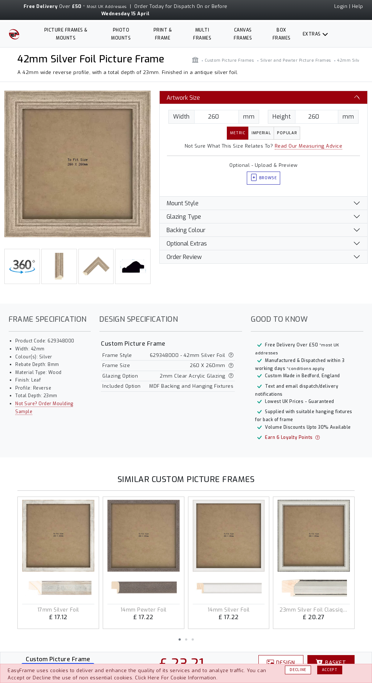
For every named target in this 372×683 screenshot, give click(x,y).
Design (281, 662)
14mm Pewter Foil (143, 609)
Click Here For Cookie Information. (176, 678)
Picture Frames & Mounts (65, 34)
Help (357, 6)
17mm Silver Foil (58, 609)
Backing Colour (186, 230)
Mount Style (183, 203)
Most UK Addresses (107, 6)
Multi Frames (202, 34)
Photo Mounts (121, 34)
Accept (330, 669)
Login (341, 6)
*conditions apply (305, 368)
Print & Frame (163, 34)
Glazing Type (184, 217)
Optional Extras (187, 243)
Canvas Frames (243, 34)
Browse (263, 178)
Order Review (184, 257)
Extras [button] (312, 34)
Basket (331, 662)
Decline (298, 669)
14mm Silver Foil (229, 609)
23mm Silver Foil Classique (313, 609)
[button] (180, 639)
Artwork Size (183, 98)
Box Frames (282, 34)
